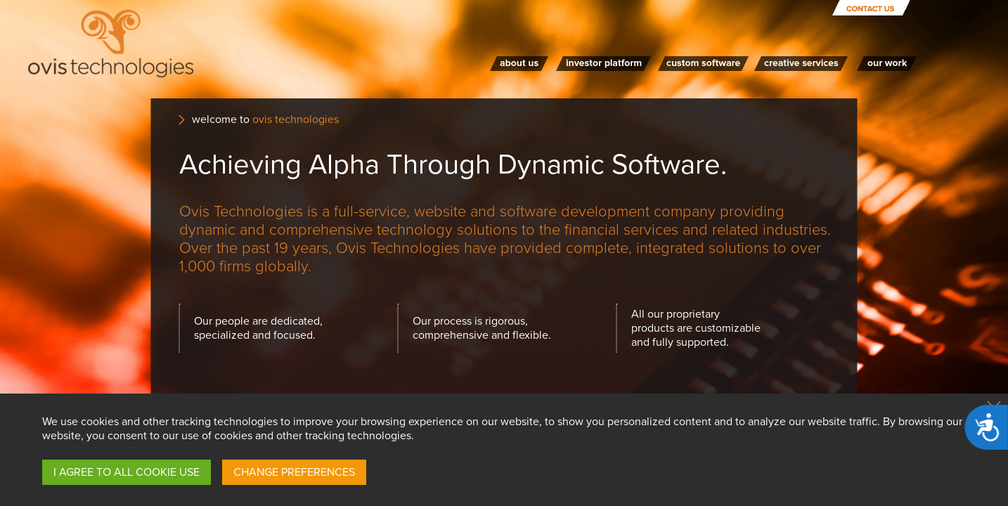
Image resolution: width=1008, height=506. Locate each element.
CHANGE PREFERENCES (294, 472)
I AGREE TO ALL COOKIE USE (126, 472)
